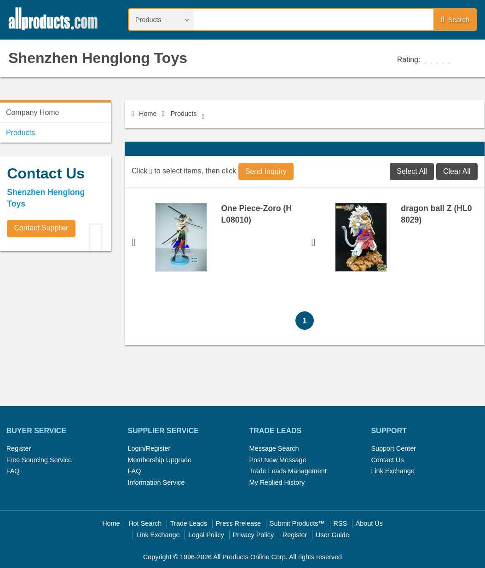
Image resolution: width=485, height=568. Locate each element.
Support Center (393, 448)
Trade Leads (188, 523)
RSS (340, 523)
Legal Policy (206, 535)
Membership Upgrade (159, 460)
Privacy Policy (253, 535)
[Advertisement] (69, 322)
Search (455, 19)
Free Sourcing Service (39, 460)
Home (144, 113)
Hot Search (145, 523)
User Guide (332, 535)
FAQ (13, 471)
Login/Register (149, 448)
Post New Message (277, 460)
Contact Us (387, 460)
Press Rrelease (238, 523)
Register (18, 448)
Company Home (32, 112)
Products (184, 113)
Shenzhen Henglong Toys (97, 58)
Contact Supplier (41, 228)
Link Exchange (392, 471)
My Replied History (277, 482)
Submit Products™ (297, 523)
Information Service (156, 482)
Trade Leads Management (287, 471)
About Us (369, 523)
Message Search (274, 448)
